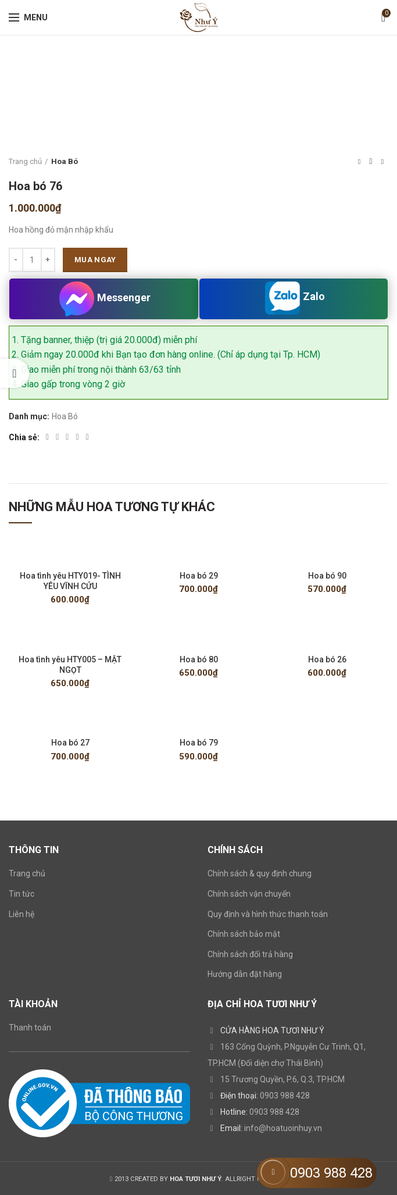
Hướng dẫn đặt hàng (245, 974)
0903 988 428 (285, 1096)
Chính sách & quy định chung (260, 874)
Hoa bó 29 (199, 575)
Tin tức (21, 893)
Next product (382, 162)
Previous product (359, 162)
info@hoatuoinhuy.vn (283, 1128)
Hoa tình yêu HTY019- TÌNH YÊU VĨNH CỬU (70, 581)
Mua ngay (95, 259)
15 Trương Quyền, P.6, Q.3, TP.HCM (282, 1080)
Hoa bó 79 (199, 743)
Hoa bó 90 (327, 575)
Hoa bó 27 (70, 743)
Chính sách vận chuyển (249, 893)
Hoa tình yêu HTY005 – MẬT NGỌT (70, 665)
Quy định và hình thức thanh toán (268, 914)
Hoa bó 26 (327, 659)
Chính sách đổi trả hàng (250, 954)
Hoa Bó (64, 161)
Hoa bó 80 (199, 659)
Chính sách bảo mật (244, 934)
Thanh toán (30, 1028)
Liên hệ (21, 914)
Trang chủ (25, 161)
